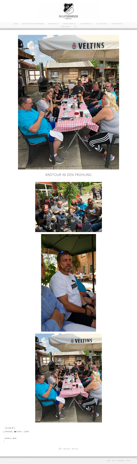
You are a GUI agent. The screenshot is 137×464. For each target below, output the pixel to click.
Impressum (120, 460)
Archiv (128, 460)
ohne (76, 449)
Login (108, 460)
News (114, 460)
